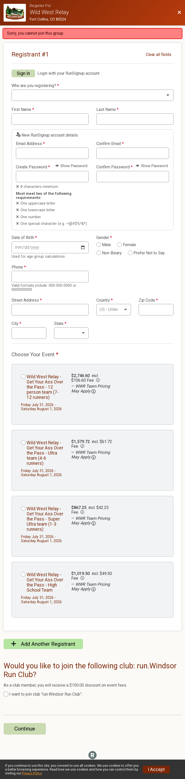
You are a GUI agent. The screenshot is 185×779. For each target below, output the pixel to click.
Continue (24, 729)
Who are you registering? (35, 85)
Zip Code (148, 300)
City (16, 323)
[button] (93, 391)
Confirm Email (110, 143)
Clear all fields (158, 54)
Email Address (30, 143)
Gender (104, 237)
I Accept (156, 769)
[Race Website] (17, 13)
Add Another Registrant (43, 644)
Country (104, 300)
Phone (19, 267)
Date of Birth (24, 237)
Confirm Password (114, 167)
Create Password (33, 167)
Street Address (27, 300)
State (60, 323)
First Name (23, 109)
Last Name (107, 109)
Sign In (23, 73)
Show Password (71, 166)
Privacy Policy (32, 773)
